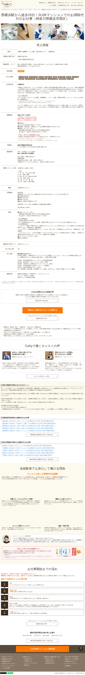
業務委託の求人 (52, 2)
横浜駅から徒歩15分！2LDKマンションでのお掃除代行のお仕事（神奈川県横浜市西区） (28, 452)
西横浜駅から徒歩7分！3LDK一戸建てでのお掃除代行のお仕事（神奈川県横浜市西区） (28, 428)
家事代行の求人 (49, 659)
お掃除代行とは (28, 659)
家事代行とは (42, 2)
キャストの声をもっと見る (41, 376)
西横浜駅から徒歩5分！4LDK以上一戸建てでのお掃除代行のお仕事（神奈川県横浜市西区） (29, 423)
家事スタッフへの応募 (71, 659)
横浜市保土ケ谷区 (57, 635)
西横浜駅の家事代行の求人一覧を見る (41, 434)
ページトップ (80, 649)
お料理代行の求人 (50, 663)
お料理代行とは (28, 661)
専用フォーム (31, 585)
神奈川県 (30, 9)
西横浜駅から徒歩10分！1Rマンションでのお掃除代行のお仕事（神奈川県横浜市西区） (28, 421)
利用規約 (67, 665)
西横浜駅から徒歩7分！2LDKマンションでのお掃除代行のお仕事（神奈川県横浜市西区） (29, 430)
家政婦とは (27, 665)
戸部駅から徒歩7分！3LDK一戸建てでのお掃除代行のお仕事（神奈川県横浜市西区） (27, 455)
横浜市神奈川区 (27, 635)
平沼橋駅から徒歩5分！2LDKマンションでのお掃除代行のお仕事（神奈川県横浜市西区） (29, 448)
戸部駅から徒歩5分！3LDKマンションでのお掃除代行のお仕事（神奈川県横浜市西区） (28, 450)
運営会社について (70, 661)
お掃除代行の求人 (50, 661)
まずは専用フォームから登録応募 (42, 649)
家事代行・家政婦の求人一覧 (20, 9)
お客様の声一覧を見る (41, 300)
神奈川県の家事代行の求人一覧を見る (41, 640)
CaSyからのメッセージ (64, 2)
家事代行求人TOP (41, 318)
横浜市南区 (46, 635)
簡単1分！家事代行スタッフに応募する (42, 310)
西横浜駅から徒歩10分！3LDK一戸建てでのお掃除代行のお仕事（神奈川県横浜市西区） (28, 425)
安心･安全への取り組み (77, 5)
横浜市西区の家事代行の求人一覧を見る (41, 459)
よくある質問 (52, 5)
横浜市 (35, 9)
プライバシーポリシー (71, 663)
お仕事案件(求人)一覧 (63, 5)
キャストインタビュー (77, 2)
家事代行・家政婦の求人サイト (7, 4)
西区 (39, 9)
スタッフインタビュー (8, 665)
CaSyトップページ (7, 656)
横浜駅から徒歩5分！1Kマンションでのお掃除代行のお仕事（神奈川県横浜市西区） (27, 445)
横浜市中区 (37, 635)
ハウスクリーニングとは (30, 663)
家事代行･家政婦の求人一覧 (52, 656)
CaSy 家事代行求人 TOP (6, 9)
